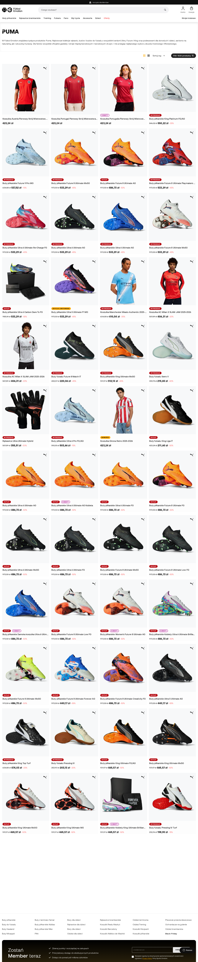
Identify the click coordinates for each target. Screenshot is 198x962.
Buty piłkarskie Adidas (45, 924)
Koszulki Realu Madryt (110, 924)
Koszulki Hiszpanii (140, 929)
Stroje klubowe (189, 18)
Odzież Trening (139, 924)
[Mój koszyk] (191, 10)
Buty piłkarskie (9, 18)
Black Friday (171, 933)
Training (47, 18)
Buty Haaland (8, 929)
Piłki (36, 933)
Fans (66, 18)
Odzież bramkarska (174, 929)
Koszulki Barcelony (108, 929)
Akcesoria (87, 18)
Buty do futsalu (9, 924)
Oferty (107, 18)
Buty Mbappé (8, 933)
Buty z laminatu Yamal (44, 920)
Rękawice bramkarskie (30, 18)
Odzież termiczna (140, 920)
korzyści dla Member (99, 2)
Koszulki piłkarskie (141, 933)
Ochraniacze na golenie (176, 924)
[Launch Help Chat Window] (187, 950)
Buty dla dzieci (73, 920)
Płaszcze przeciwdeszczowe (178, 920)
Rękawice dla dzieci (76, 924)
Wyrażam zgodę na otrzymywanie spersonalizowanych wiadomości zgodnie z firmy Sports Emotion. (159, 957)
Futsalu (57, 18)
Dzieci (98, 18)
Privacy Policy (147, 958)
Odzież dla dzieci (74, 933)
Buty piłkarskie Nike (44, 929)
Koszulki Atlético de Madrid (112, 933)
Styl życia (75, 18)
